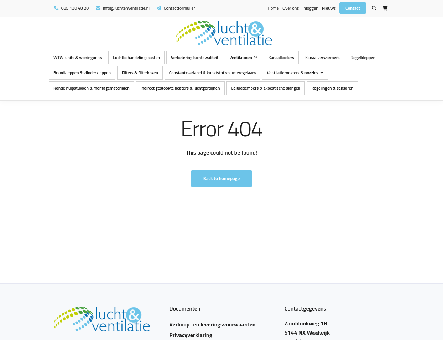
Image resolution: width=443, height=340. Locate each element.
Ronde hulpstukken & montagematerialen (91, 88)
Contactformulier (176, 8)
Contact (352, 8)
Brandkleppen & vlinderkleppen (82, 72)
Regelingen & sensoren (332, 88)
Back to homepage (221, 178)
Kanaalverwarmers (322, 57)
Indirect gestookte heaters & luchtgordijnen (180, 88)
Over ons (290, 8)
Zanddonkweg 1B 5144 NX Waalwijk (307, 328)
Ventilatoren (240, 57)
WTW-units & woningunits (77, 57)
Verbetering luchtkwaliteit (194, 57)
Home (272, 8)
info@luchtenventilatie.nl (123, 8)
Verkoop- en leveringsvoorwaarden (212, 324)
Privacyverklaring (190, 335)
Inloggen (310, 8)
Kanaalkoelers (281, 57)
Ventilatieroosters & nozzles (292, 72)
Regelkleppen (363, 57)
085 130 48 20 (71, 8)
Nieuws (329, 8)
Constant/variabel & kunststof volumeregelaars (212, 72)
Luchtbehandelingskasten (136, 57)
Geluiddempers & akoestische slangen (266, 88)
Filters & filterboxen (140, 72)
